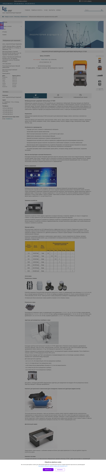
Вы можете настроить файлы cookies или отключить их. (52, 466)
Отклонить (60, 469)
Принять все (48, 469)
